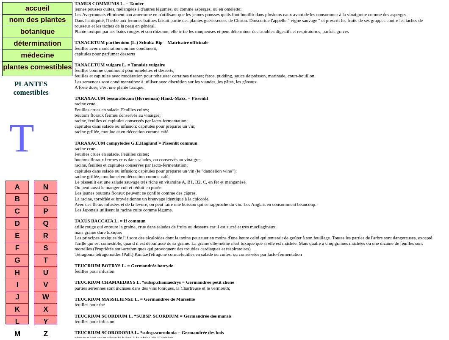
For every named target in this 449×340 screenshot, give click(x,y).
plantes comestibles (37, 67)
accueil (37, 8)
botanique (37, 31)
